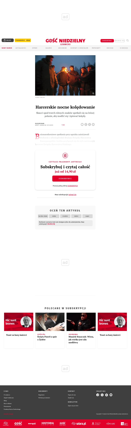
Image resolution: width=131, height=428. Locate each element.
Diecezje (110, 48)
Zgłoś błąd (8, 414)
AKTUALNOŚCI (21, 48)
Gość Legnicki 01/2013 (44, 125)
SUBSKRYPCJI (73, 186)
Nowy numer (7, 48)
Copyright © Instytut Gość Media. (104, 414)
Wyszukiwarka (127, 40)
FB (86, 124)
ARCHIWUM (62, 48)
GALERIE (49, 48)
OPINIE (34, 48)
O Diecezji (124, 48)
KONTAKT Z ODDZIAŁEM (79, 48)
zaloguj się (119, 40)
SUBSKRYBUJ (107, 40)
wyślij (93, 124)
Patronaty (96, 48)
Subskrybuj (65, 178)
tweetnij (90, 124)
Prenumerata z (23, 40)
